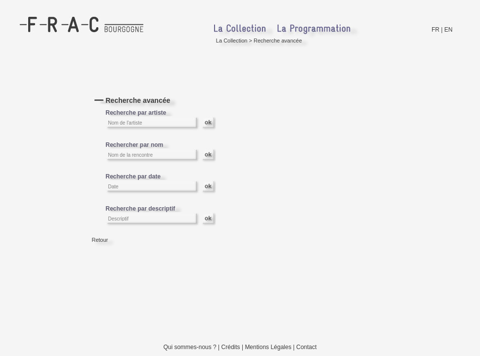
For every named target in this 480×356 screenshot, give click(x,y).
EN (448, 29)
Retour (100, 240)
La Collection (232, 41)
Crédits (230, 347)
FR (435, 29)
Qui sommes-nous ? (189, 347)
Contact (306, 347)
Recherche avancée (278, 41)
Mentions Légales (268, 347)
